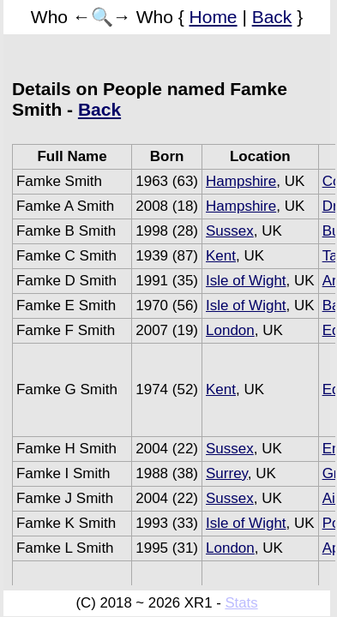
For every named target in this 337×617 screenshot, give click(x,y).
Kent (221, 256)
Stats (241, 603)
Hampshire (241, 181)
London (230, 330)
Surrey (227, 473)
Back (272, 17)
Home (214, 17)
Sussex (230, 231)
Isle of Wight (246, 281)
